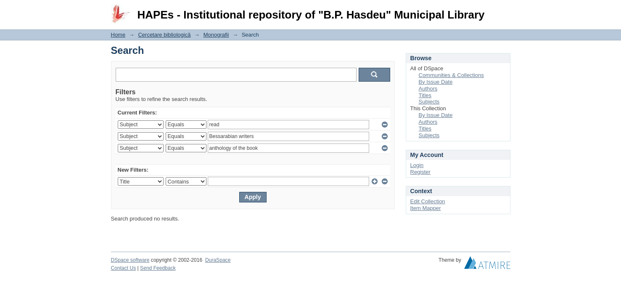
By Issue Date (436, 82)
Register (420, 172)
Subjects (429, 101)
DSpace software (130, 260)
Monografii (216, 35)
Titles (425, 95)
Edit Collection (427, 201)
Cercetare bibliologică (164, 35)
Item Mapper (425, 208)
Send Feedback (158, 268)
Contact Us (123, 268)
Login (503, 10)
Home (118, 35)
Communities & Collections (451, 75)
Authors (428, 88)
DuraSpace (217, 260)
